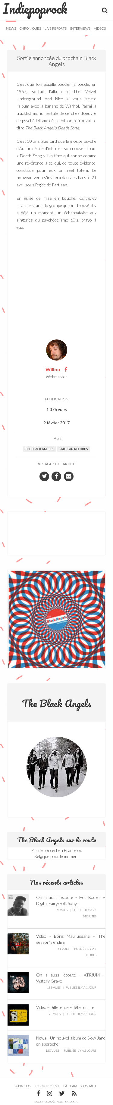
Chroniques (30, 28)
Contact (88, 1086)
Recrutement (46, 1086)
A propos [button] (22, 1086)
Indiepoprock (35, 8)
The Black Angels (39, 449)
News (11, 28)
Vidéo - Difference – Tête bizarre (65, 1007)
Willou (53, 369)
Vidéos (100, 28)
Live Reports (56, 28)
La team (70, 1086)
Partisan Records (73, 449)
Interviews (80, 28)
